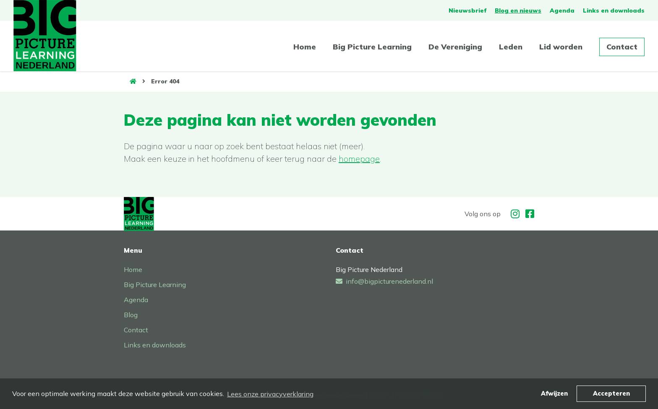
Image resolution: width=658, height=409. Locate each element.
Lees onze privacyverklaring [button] (270, 394)
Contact (621, 47)
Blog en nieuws (518, 10)
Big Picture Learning (372, 47)
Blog (131, 315)
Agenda (562, 10)
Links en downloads (614, 10)
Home (304, 47)
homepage (359, 158)
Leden (510, 47)
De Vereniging (455, 47)
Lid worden (560, 47)
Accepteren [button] (611, 393)
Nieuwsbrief (467, 10)
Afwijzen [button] (554, 393)
